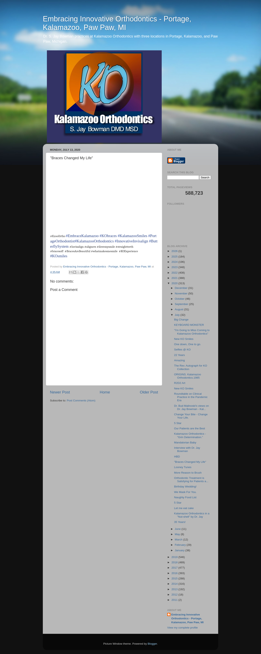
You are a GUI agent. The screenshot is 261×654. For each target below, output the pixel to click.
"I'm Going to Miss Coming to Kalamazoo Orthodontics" (192, 332)
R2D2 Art (179, 382)
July (177, 314)
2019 (174, 557)
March (179, 539)
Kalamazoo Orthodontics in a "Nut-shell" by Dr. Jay (191, 515)
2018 (174, 562)
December (181, 287)
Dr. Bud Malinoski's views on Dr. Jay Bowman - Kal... (191, 407)
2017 (174, 567)
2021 (174, 277)
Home (105, 392)
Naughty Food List (185, 497)
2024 (174, 261)
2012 (174, 594)
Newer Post (60, 392)
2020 (174, 283)
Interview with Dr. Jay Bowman (187, 449)
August (179, 309)
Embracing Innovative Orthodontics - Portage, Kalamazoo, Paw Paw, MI (117, 23)
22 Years (179, 355)
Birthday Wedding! (185, 486)
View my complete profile (182, 627)
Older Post (149, 392)
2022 (174, 272)
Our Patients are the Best (189, 428)
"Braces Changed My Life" (190, 461)
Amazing (179, 360)
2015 (174, 578)
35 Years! (180, 522)
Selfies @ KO (182, 349)
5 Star (177, 423)
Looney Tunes (182, 467)
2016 (174, 573)
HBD (177, 456)
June (178, 528)
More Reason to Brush (188, 472)
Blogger (152, 643)
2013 (174, 589)
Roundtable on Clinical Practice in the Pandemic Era (191, 397)
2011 (174, 599)
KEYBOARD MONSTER (189, 324)
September (182, 304)
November (181, 293)
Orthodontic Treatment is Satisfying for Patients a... (191, 479)
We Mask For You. (185, 492)
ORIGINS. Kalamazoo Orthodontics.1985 (187, 376)
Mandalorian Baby (185, 442)
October (180, 298)
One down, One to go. (187, 344)
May (178, 534)
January (180, 550)
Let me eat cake (184, 508)
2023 (174, 267)
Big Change (181, 319)
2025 (174, 256)
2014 (174, 583)
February (181, 544)
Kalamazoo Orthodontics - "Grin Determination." (190, 435)
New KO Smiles (184, 338)
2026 (174, 251)
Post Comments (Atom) (81, 400)
